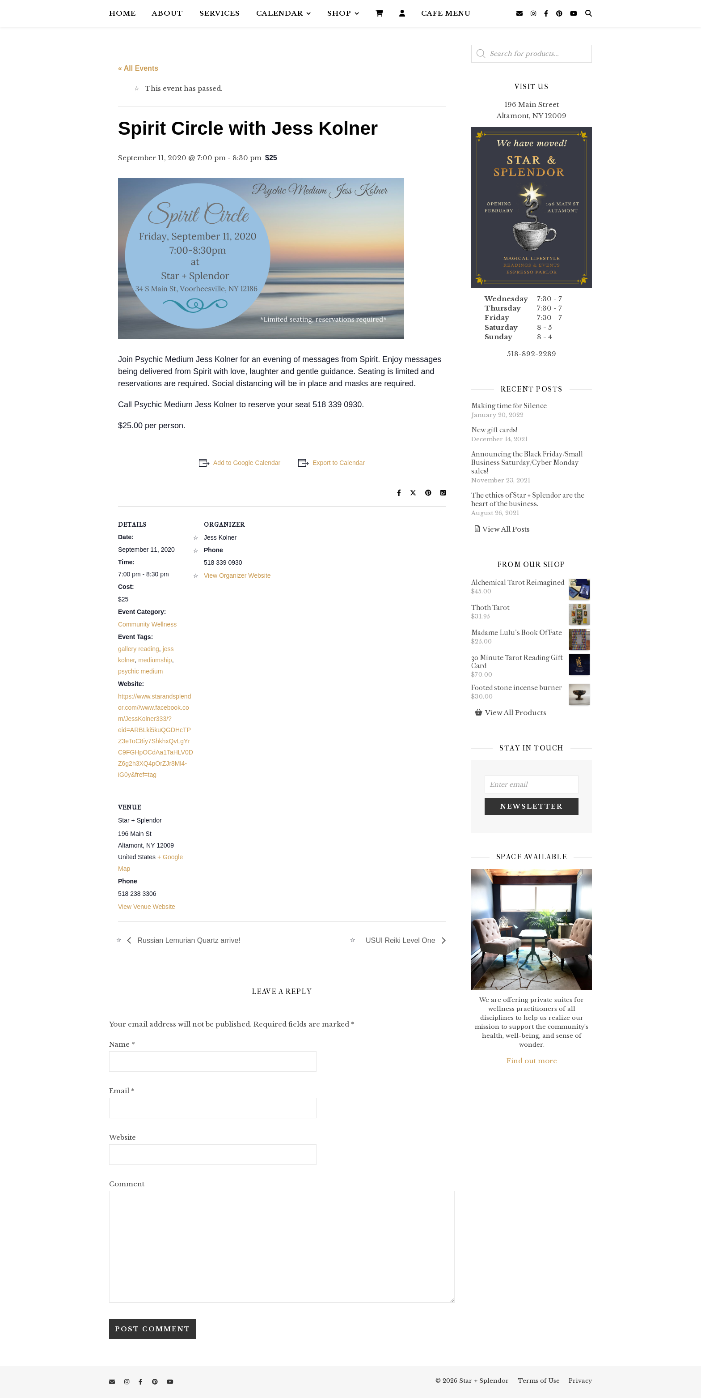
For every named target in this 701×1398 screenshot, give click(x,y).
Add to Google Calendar (246, 462)
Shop (339, 13)
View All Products (515, 712)
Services (219, 13)
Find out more (532, 1061)
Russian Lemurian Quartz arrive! (188, 940)
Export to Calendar (338, 462)
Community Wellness (147, 624)
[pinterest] (560, 13)
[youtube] (573, 13)
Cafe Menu (446, 13)
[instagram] (534, 13)
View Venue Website (146, 906)
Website (122, 1137)
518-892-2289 (531, 354)
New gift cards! (494, 430)
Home (122, 13)
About (167, 13)
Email (122, 1091)
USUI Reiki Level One (401, 940)
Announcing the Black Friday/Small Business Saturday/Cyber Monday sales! (527, 462)
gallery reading (138, 648)
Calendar (279, 13)
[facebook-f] (547, 13)
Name (122, 1044)
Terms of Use (539, 1381)
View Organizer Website (237, 575)
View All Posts (506, 529)
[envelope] (520, 13)
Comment (126, 1184)
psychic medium (140, 671)
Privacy (580, 1381)
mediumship (155, 660)
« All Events (138, 68)
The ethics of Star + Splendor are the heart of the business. (527, 499)
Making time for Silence (509, 405)
